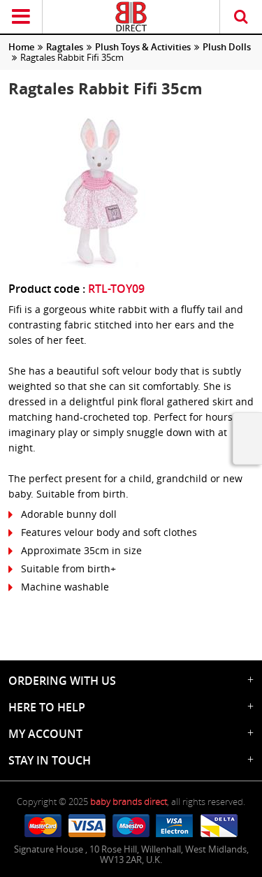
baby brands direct (128, 801)
